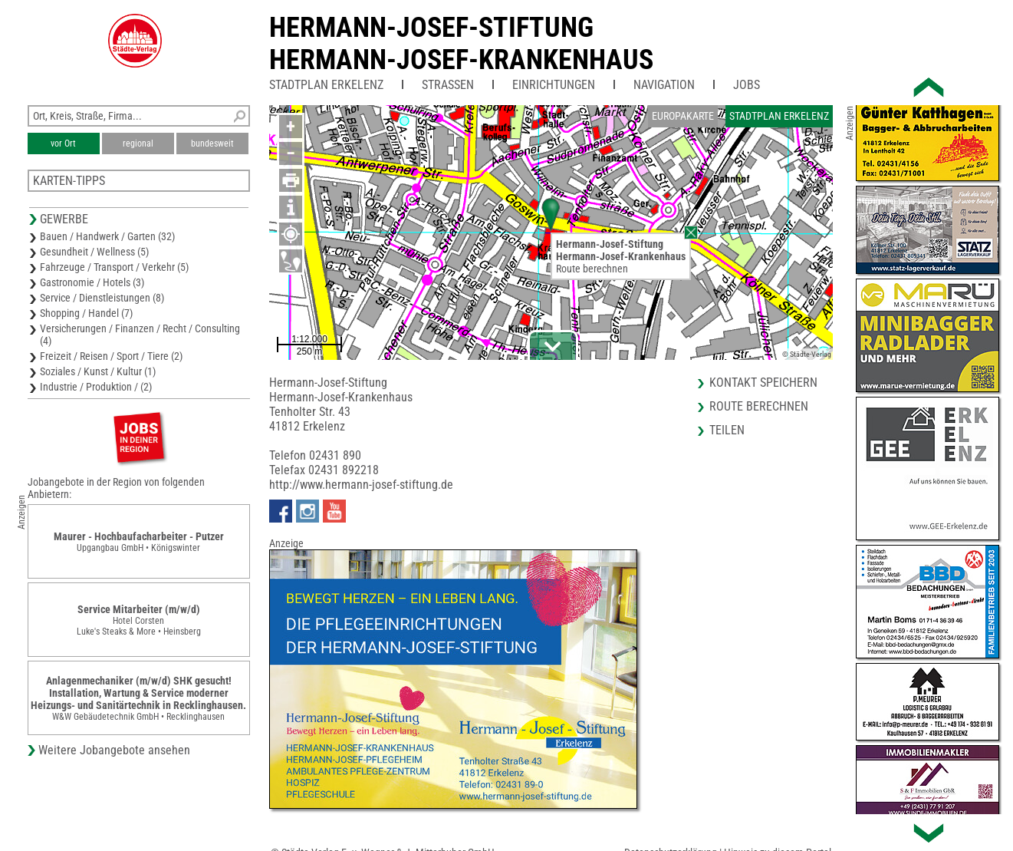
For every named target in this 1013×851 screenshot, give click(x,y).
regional (138, 143)
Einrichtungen (553, 85)
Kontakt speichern (763, 382)
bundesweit (212, 143)
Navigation (664, 85)
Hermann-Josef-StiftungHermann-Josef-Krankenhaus (461, 44)
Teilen (727, 430)
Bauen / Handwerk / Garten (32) (107, 236)
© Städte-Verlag (806, 354)
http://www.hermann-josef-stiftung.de (361, 484)
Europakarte (683, 116)
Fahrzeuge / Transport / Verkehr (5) (114, 267)
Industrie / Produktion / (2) (96, 387)
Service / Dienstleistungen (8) (102, 298)
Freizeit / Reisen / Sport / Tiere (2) (111, 356)
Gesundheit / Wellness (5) (94, 252)
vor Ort (63, 143)
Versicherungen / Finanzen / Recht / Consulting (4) (140, 334)
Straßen (448, 85)
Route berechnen (592, 268)
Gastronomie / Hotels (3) (92, 282)
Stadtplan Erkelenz (326, 85)
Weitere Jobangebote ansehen (114, 750)
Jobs (746, 85)
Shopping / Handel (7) (86, 313)
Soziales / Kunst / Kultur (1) (98, 371)
